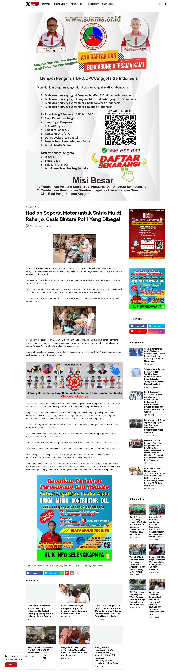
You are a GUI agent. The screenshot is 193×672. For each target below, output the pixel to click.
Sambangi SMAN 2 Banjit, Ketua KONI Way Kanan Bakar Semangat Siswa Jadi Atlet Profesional (157, 563)
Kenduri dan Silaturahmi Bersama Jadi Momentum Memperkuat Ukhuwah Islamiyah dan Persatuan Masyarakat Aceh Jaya (156, 603)
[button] (159, 3)
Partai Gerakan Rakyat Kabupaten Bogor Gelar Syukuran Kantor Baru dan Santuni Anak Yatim (74, 610)
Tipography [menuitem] (93, 4)
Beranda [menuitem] (46, 4)
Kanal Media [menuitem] (76, 4)
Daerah (40, 566)
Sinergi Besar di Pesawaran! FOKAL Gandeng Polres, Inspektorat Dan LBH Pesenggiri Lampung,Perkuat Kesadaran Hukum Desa (106, 655)
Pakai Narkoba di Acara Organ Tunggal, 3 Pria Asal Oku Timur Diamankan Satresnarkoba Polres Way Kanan (154, 426)
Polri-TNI (78, 566)
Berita (37, 207)
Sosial (94, 566)
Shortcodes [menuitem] (107, 4)
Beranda (29, 207)
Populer (87, 566)
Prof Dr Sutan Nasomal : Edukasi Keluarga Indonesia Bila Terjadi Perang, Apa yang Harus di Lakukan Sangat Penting (41, 611)
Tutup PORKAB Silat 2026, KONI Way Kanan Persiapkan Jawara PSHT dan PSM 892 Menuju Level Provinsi (137, 564)
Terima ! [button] (11, 665)
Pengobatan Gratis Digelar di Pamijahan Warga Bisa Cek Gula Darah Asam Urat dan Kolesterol (74, 651)
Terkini (100, 566)
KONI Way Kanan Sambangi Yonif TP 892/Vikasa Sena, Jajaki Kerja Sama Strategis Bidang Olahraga (137, 598)
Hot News (49, 566)
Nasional (58, 566)
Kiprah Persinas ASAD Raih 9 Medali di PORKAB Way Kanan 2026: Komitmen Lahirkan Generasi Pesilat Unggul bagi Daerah (137, 525)
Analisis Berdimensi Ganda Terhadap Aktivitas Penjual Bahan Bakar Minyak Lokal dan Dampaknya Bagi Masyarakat (154, 355)
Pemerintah (69, 566)
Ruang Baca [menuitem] (59, 4)
